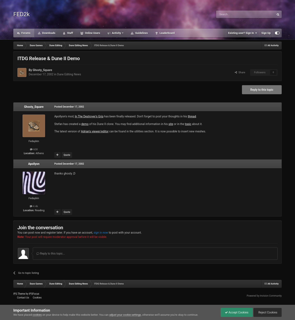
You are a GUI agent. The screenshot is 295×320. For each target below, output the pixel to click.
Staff (69, 32)
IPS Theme (19, 293)
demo (84, 124)
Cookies (37, 297)
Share (240, 72)
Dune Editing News (69, 74)
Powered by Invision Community (264, 295)
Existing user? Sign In (242, 33)
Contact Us (23, 297)
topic (188, 124)
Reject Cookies (267, 312)
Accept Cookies (236, 312)
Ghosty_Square (42, 70)
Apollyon (33, 163)
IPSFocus (34, 293)
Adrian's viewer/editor (94, 131)
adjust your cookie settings (125, 314)
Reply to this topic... (50, 253)
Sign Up (266, 32)
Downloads (49, 32)
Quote (67, 155)
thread (192, 116)
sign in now (101, 232)
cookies (37, 314)
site (170, 124)
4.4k (34, 206)
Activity (116, 32)
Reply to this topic (261, 89)
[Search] (235, 14)
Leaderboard (167, 32)
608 (34, 149)
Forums (26, 32)
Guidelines (141, 32)
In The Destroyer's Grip (89, 116)
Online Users (92, 32)
